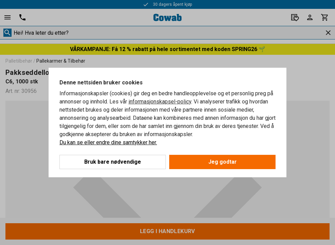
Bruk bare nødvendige (112, 162)
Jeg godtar (222, 162)
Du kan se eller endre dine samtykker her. (108, 142)
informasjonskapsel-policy (159, 101)
